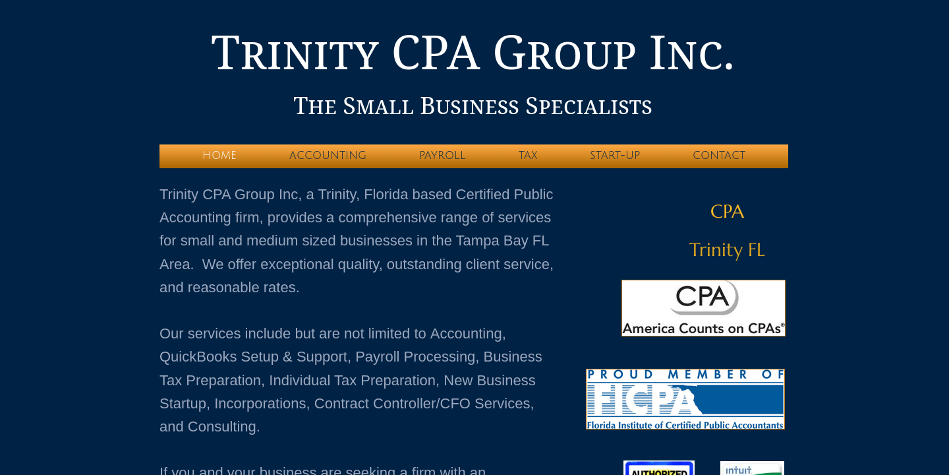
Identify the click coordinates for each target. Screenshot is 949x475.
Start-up (615, 156)
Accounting (327, 156)
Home (219, 156)
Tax (528, 156)
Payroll (442, 156)
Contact (719, 156)
